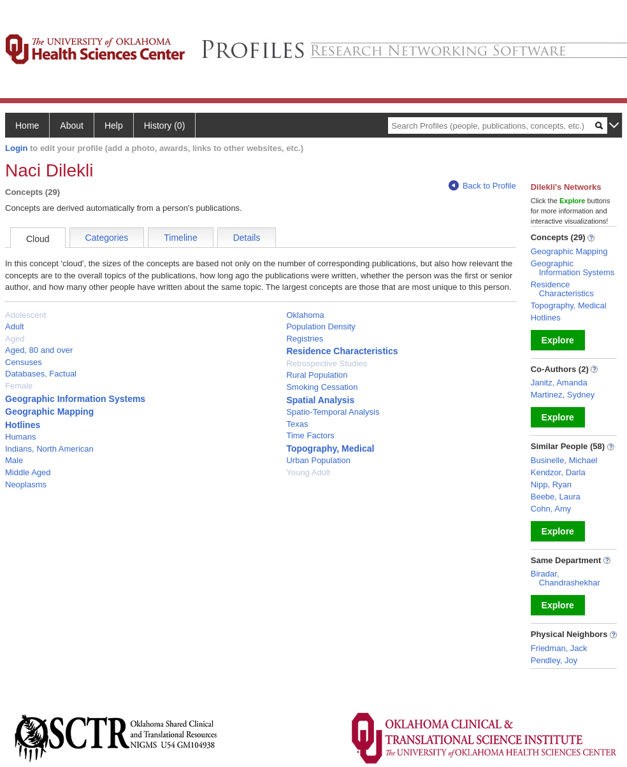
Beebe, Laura (555, 496)
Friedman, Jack (559, 648)
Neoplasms (26, 484)
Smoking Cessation (321, 387)
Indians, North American (49, 449)
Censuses (23, 362)
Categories (107, 238)
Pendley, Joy (554, 660)
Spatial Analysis (320, 400)
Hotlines (22, 425)
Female (18, 386)
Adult (14, 326)
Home (27, 125)
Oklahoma (305, 315)
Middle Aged (28, 472)
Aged (14, 338)
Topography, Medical (330, 448)
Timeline (180, 238)
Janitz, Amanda (559, 382)
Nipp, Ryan (551, 484)
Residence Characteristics (342, 351)
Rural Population (316, 375)
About (71, 125)
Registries (304, 338)
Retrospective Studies (326, 363)
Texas (297, 424)
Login (16, 148)
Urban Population (318, 460)
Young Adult (308, 472)
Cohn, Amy (551, 508)
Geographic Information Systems (75, 399)
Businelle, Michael (564, 460)
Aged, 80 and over (39, 350)
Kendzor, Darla (558, 472)
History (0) (164, 125)
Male (14, 460)
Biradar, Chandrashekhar (565, 578)
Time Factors (310, 435)
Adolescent (25, 315)
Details (247, 238)
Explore (558, 340)
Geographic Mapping (49, 411)
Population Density (320, 326)
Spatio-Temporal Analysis (332, 412)
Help (113, 125)
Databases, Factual (40, 373)
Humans (20, 436)
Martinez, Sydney (563, 394)
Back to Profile (482, 185)
